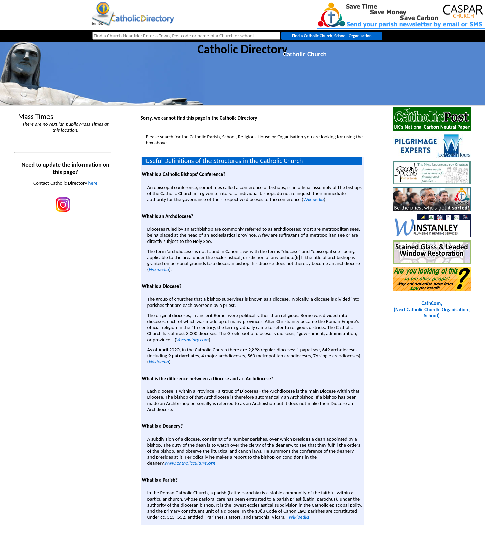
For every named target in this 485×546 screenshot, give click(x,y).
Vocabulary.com (192, 339)
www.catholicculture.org (190, 463)
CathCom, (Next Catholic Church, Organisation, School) (432, 309)
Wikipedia (313, 199)
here (93, 183)
